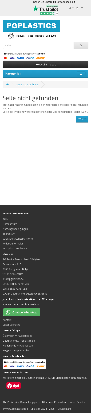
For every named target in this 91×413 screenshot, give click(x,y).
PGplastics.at (24, 335)
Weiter (82, 119)
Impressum (9, 233)
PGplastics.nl (26, 345)
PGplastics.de (27, 340)
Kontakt (7, 319)
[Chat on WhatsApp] (24, 312)
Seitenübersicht (11, 324)
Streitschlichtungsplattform (18, 238)
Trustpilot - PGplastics (15, 248)
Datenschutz (10, 224)
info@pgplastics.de (13, 279)
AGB (5, 219)
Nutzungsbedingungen (15, 228)
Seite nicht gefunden (27, 84)
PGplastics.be (21, 350)
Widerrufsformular (13, 243)
